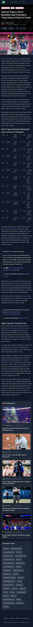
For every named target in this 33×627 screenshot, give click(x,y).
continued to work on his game (18, 328)
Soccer (15, 588)
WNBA (18, 566)
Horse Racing (21, 592)
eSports (19, 603)
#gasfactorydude (11, 312)
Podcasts (7, 574)
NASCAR (6, 588)
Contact (12, 618)
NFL (19, 552)
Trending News (5, 8)
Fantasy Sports (9, 603)
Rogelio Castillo (9, 23)
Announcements (9, 599)
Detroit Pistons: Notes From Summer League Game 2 (16, 536)
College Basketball (9, 581)
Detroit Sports (9, 566)
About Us (6, 618)
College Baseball (18, 570)
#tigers (19, 312)
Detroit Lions (8, 556)
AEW (18, 599)
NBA (6, 548)
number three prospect (10, 229)
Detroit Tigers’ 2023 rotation (12, 59)
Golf (19, 581)
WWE (13, 596)
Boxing (6, 596)
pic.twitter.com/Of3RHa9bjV (11, 270)
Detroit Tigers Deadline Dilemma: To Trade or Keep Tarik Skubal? (16, 482)
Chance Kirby (27, 296)
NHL (15, 574)
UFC (6, 592)
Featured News (9, 552)
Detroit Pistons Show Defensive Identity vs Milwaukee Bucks (16, 429)
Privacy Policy (25, 618)
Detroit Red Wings (9, 577)
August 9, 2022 (23, 318)
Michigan (7, 570)
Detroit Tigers (19, 8)
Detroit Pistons (16, 548)
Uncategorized (9, 559)
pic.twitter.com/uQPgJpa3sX (11, 314)
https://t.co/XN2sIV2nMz (15, 268)
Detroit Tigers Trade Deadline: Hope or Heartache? (15, 456)
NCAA (21, 577)
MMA (22, 588)
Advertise (17, 618)
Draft (12, 592)
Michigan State (8, 585)
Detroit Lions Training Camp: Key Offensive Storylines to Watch (16, 509)
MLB (13, 8)
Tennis (6, 606)
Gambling (19, 585)
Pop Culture (20, 563)
